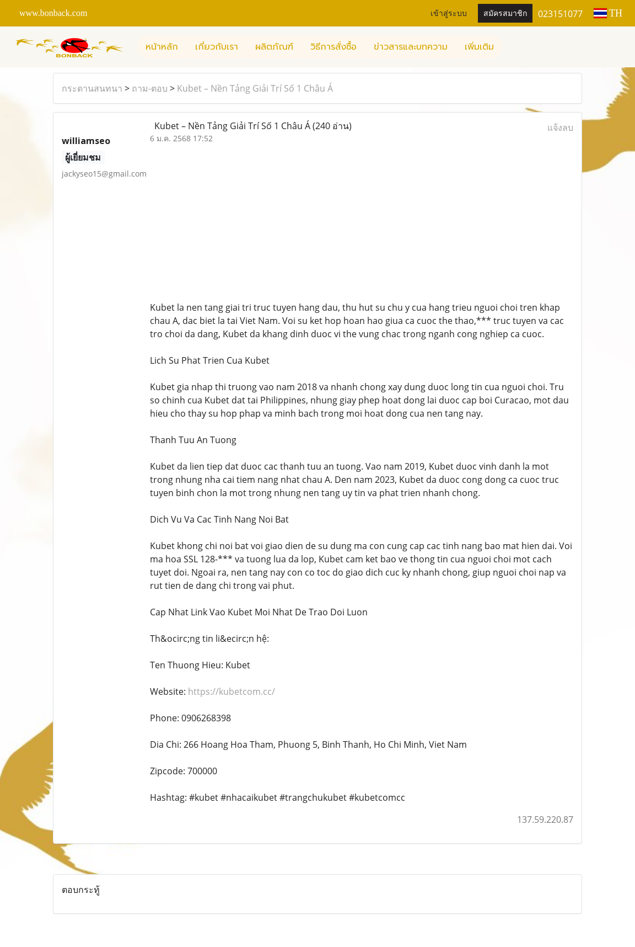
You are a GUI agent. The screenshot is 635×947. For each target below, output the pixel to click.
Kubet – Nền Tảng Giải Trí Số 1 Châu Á (255, 88)
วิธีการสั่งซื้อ (333, 47)
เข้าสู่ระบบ (448, 13)
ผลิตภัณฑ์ (274, 47)
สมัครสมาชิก (505, 13)
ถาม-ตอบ (150, 88)
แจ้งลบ (560, 127)
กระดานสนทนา (92, 88)
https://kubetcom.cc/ (231, 691)
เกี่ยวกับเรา (216, 47)
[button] (512, 46)
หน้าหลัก (162, 47)
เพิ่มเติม (479, 47)
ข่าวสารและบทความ (411, 47)
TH (608, 13)
